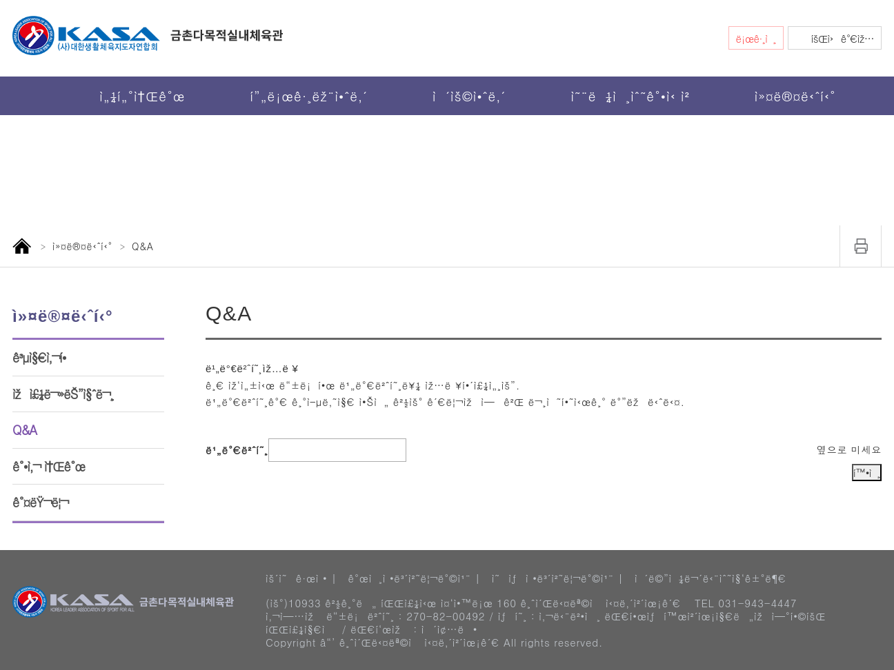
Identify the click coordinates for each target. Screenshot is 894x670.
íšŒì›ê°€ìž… (842, 38)
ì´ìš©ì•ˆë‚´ (469, 95)
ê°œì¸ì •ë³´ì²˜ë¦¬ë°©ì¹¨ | (414, 572)
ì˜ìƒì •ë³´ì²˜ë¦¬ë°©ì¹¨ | (558, 572)
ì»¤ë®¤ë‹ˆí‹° (795, 95)
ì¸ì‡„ (861, 246)
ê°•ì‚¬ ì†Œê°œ (48, 466)
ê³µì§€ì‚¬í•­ (39, 357)
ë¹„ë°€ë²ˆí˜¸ (237, 422)
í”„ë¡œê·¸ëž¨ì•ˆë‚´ (309, 95)
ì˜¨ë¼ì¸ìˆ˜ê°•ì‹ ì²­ (629, 95)
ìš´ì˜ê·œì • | (301, 572)
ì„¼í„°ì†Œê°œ (142, 95)
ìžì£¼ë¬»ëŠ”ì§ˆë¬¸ (63, 394)
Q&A (24, 429)
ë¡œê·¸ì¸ (756, 38)
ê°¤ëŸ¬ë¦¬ (40, 502)
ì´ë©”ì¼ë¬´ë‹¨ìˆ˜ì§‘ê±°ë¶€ (710, 572)
